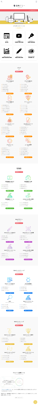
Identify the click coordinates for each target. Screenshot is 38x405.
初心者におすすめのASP (24, 89)
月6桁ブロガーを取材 (24, 90)
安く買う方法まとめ (28, 207)
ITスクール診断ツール (7, 388)
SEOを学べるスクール (24, 305)
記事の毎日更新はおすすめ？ (25, 152)
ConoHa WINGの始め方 (5, 128)
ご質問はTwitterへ (28, 156)
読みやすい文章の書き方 (6, 108)
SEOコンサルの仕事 (5, 303)
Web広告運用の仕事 (23, 286)
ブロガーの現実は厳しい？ (24, 149)
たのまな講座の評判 (23, 357)
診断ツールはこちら (18, 396)
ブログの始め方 (9, 93)
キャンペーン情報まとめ (5, 133)
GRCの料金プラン (4, 147)
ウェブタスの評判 (23, 356)
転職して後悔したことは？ (24, 238)
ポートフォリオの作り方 (5, 357)
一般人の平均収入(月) (24, 87)
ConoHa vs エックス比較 (5, 131)
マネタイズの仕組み (24, 84)
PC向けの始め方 (5, 84)
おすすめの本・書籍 (5, 90)
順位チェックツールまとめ (6, 152)
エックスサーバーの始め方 (6, 130)
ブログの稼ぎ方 (28, 93)
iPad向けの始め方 (5, 87)
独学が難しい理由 (4, 235)
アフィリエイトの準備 (24, 108)
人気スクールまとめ (9, 207)
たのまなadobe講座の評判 (24, 203)
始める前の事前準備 (5, 184)
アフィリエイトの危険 (24, 111)
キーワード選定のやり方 (6, 106)
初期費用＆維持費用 (5, 89)
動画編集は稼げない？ (24, 187)
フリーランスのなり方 (5, 338)
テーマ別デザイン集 (23, 133)
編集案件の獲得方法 (23, 184)
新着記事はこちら (19, 71)
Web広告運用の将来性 (24, 289)
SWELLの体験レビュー (24, 130)
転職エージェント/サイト (5, 289)
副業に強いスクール (5, 203)
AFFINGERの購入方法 (24, 128)
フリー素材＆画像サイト (6, 111)
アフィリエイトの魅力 (24, 106)
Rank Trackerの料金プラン (6, 149)
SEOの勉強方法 (9, 309)
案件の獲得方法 (23, 338)
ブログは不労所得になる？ (24, 147)
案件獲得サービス (4, 238)
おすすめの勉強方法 (5, 187)
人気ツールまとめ (10, 156)
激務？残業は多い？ (23, 235)
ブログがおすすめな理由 (5, 354)
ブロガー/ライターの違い (5, 356)
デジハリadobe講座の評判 (24, 201)
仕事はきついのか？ (23, 340)
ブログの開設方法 (10, 360)
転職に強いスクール (5, 252)
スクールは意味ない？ (5, 201)
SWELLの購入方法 (23, 131)
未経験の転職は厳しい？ (5, 286)
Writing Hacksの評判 (23, 354)
